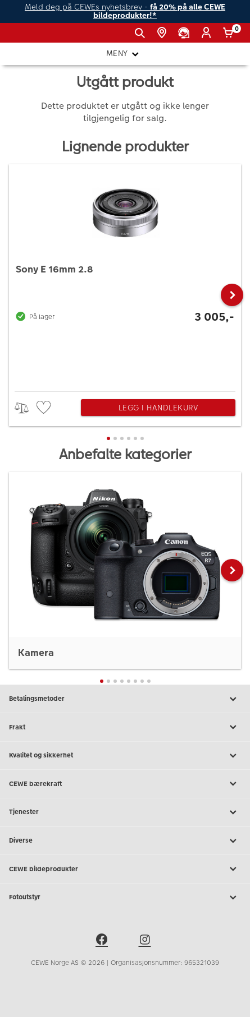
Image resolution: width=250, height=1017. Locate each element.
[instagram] (146, 941)
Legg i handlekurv (158, 407)
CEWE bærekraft (125, 784)
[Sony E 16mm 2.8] (125, 275)
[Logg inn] (208, 33)
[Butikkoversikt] (164, 33)
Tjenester (125, 812)
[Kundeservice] (186, 33)
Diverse (125, 841)
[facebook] (103, 941)
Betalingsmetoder (125, 699)
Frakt (125, 727)
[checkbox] (45, 407)
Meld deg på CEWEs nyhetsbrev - (125, 11)
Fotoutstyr (125, 898)
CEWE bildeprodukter (125, 869)
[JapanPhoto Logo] (27, 37)
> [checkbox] (26, 408)
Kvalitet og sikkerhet (125, 756)
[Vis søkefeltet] (142, 33)
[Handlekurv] (230, 33)
